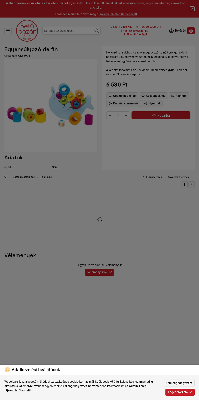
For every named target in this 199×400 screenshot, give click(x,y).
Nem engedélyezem (178, 383)
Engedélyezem (180, 392)
